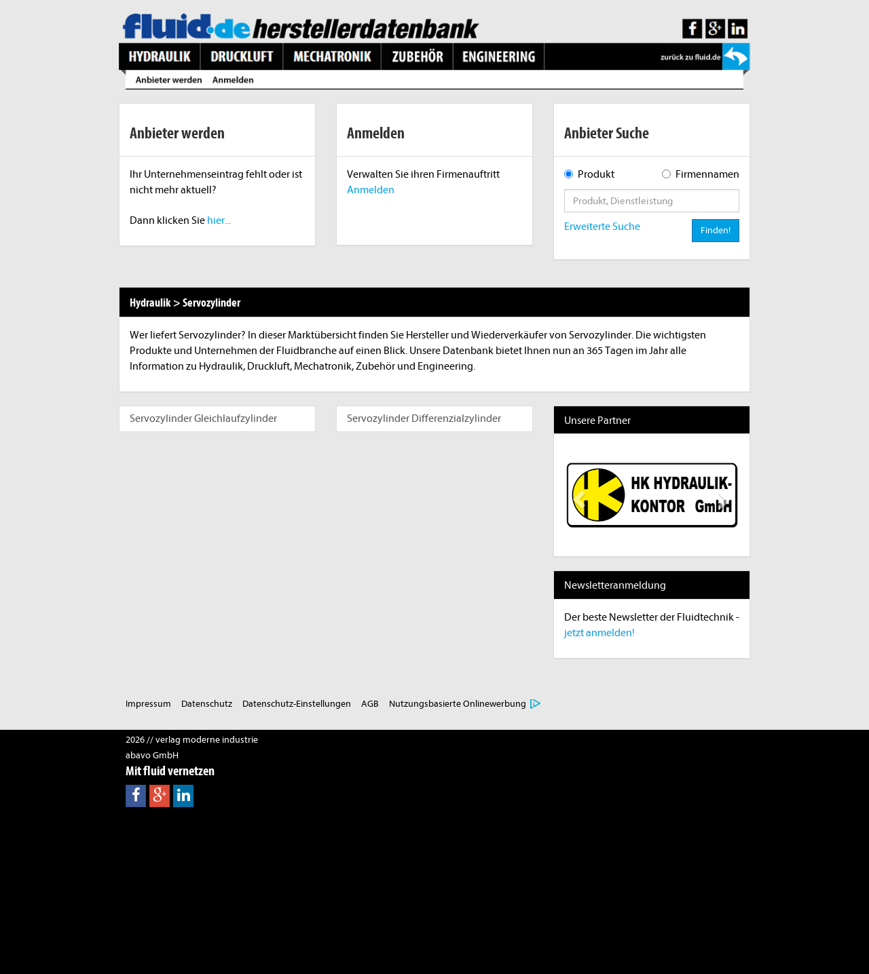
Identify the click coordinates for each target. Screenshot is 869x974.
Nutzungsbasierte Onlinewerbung (457, 703)
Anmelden (370, 190)
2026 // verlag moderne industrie (192, 739)
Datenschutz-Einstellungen (296, 703)
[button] (577, 495)
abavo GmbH (152, 755)
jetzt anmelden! (599, 633)
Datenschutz (206, 703)
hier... (219, 220)
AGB (370, 703)
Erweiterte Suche (602, 226)
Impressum (148, 703)
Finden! (716, 230)
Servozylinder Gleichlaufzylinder (203, 418)
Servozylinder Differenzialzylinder (424, 418)
